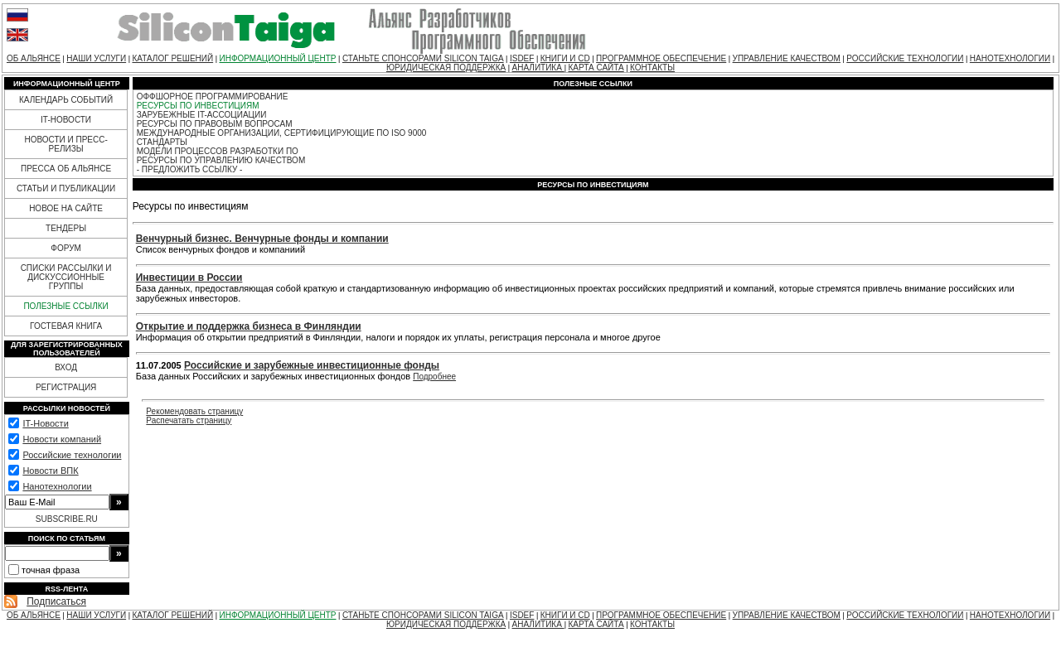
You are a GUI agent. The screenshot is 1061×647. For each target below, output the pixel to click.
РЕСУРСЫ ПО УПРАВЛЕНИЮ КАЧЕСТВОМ (221, 160)
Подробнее (434, 376)
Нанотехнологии (56, 486)
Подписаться (56, 601)
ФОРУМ (66, 248)
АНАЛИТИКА (538, 67)
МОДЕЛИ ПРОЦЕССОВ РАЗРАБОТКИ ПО (217, 151)
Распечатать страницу (188, 420)
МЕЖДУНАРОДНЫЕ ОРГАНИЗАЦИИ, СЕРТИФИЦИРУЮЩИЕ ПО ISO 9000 (282, 133)
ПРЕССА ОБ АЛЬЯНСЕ (66, 168)
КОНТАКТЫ (652, 67)
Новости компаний (61, 439)
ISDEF (522, 58)
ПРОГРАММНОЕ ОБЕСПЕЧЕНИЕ (661, 58)
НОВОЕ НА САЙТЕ (66, 208)
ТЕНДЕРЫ (66, 228)
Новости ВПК (50, 471)
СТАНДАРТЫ (162, 142)
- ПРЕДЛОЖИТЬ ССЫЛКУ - (190, 169)
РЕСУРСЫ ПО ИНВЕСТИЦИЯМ (198, 105)
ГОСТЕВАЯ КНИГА (66, 326)
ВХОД (66, 367)
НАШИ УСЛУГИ (96, 58)
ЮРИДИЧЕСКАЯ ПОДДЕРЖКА (446, 67)
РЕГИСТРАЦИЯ (66, 387)
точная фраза (51, 570)
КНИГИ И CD (565, 58)
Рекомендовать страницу (194, 411)
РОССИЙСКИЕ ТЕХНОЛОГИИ (904, 58)
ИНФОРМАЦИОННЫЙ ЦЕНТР (278, 58)
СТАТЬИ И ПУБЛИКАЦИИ (66, 188)
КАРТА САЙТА (595, 67)
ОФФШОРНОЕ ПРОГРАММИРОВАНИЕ (212, 96)
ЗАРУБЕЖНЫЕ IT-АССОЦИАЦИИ (202, 114)
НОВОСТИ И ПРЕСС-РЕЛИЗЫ (65, 144)
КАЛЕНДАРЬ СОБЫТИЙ (66, 99)
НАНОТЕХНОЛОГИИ (1010, 58)
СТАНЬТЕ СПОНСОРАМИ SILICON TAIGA (423, 58)
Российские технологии (71, 455)
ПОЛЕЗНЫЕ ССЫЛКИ (65, 306)
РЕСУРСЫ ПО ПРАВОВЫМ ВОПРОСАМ (215, 123)
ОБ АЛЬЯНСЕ (34, 58)
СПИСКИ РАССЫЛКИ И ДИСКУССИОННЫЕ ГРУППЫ (66, 277)
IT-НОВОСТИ (66, 119)
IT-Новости (45, 423)
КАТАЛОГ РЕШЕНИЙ (172, 58)
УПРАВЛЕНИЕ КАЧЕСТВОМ (787, 58)
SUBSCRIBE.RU (67, 519)
